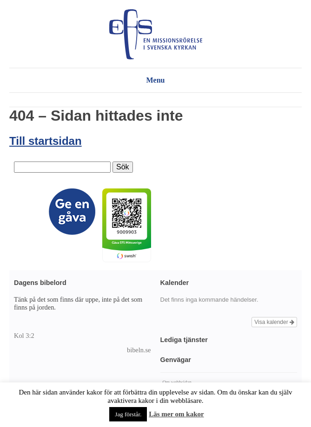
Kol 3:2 (24, 335)
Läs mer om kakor (176, 414)
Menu (155, 80)
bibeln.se (139, 350)
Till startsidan (45, 141)
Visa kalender (274, 322)
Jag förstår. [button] (128, 414)
